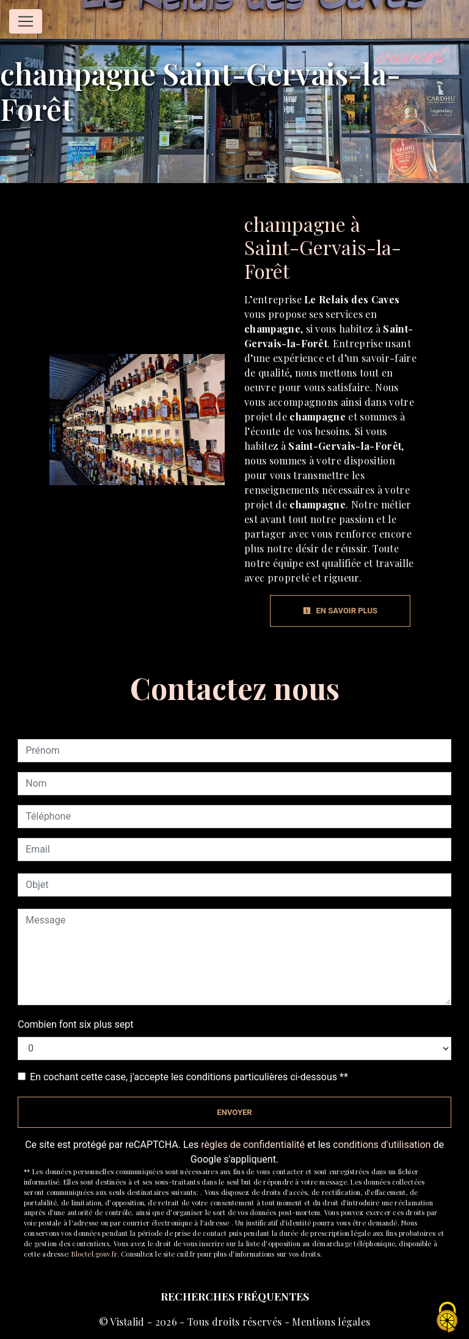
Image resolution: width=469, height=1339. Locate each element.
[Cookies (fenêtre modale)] (447, 1318)
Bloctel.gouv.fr (94, 1253)
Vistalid (127, 1321)
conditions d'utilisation (382, 1144)
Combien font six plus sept (75, 1024)
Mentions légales (329, 1321)
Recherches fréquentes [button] (235, 1296)
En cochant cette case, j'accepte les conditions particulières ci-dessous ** (189, 1077)
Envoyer (234, 1112)
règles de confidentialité (253, 1144)
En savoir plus (340, 610)
